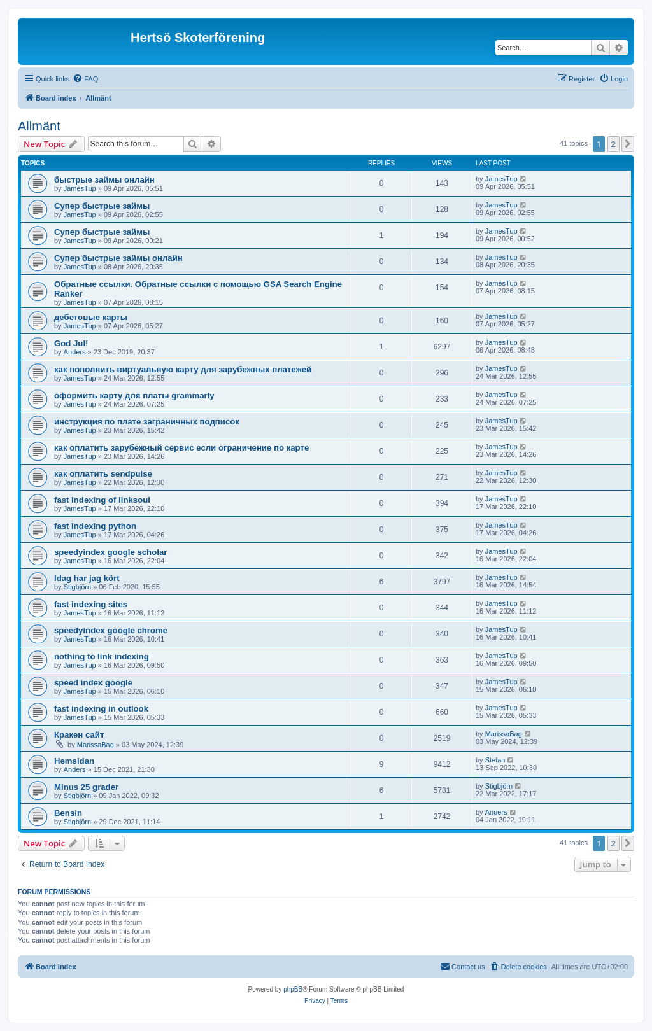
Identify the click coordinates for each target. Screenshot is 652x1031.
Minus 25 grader (86, 787)
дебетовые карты (90, 317)
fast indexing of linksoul (102, 500)
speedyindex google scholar (110, 552)
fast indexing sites (90, 604)
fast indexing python (95, 526)
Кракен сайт (79, 735)
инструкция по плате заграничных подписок (146, 421)
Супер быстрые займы (102, 206)
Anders (75, 352)
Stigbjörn (77, 587)
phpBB (292, 989)
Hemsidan (74, 761)
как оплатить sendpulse (103, 474)
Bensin (68, 813)
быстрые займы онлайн (104, 180)
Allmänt (39, 126)
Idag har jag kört (87, 578)
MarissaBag (95, 744)
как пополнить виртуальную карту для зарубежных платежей (182, 369)
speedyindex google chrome (110, 630)
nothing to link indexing (101, 656)
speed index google (93, 682)
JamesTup (80, 188)
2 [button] (613, 144)
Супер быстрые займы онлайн (118, 258)
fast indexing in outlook (101, 708)
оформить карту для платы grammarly (134, 395)
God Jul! (71, 343)
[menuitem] (85, 79)
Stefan (495, 760)
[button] (627, 143)
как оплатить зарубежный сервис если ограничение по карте (181, 447)
